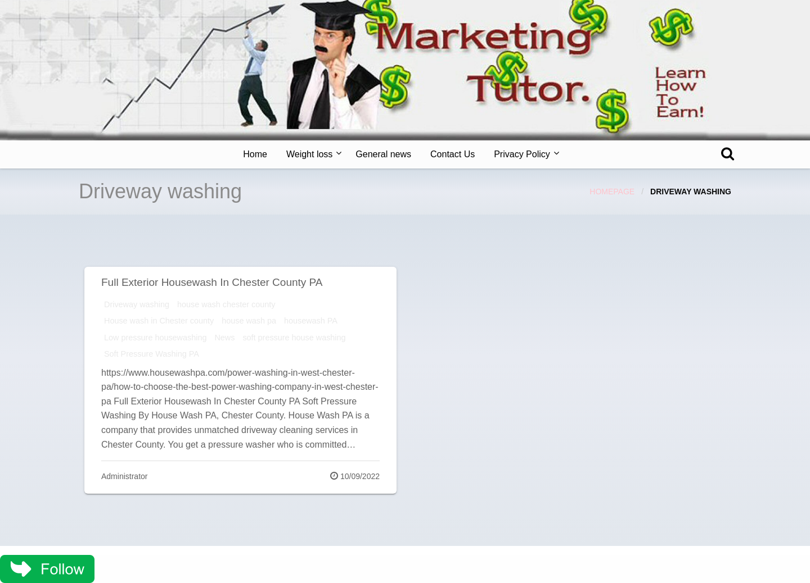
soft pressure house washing (293, 337)
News (224, 337)
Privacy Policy (522, 154)
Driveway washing (136, 304)
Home (255, 154)
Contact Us (452, 154)
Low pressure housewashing (155, 337)
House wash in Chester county (159, 320)
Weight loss (309, 154)
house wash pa (249, 320)
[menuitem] (255, 154)
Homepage (612, 191)
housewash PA (311, 320)
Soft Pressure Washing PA (151, 353)
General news (383, 154)
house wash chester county (226, 304)
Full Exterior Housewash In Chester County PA (212, 282)
